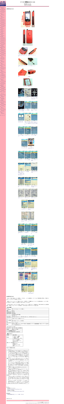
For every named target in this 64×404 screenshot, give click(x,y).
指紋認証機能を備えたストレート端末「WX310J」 (15, 394)
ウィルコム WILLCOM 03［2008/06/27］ (3, 98)
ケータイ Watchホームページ (27, 400)
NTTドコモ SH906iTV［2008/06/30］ (3, 86)
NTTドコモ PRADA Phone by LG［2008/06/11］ (3, 103)
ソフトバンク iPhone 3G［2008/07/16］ (3, 79)
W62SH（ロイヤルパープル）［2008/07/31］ (3, 73)
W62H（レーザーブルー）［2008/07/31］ (3, 66)
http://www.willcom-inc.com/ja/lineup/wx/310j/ (14, 389)
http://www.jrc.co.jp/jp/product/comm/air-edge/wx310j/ (15, 391)
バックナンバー (3, 115)
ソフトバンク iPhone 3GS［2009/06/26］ (3, 7)
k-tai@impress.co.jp (46, 402)
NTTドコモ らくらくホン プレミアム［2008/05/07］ (3, 110)
